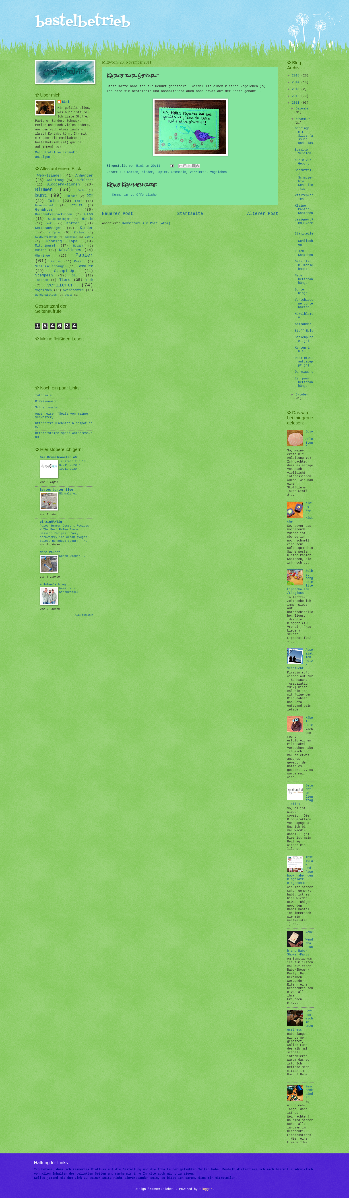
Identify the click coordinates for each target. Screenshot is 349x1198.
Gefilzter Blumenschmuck (304, 265)
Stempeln (178, 172)
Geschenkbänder (309, 1092)
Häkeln (87, 219)
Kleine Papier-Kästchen (304, 209)
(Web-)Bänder (48, 175)
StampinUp (64, 271)
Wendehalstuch (46, 294)
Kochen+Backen (46, 237)
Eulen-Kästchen (304, 253)
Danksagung (304, 372)
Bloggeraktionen (63, 184)
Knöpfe (54, 232)
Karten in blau (303, 349)
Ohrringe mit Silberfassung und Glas (304, 136)
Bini (65, 102)
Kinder (147, 172)
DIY (90, 196)
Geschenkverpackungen (53, 214)
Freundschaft (45, 205)
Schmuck (85, 266)
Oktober (301, 394)
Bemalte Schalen (303, 151)
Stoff (76, 275)
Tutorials (43, 395)
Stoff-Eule (304, 331)
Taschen (41, 280)
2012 (296, 96)
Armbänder (303, 324)
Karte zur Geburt (303, 162)
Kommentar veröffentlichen (135, 195)
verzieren (198, 172)
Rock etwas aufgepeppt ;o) (304, 361)
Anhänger (84, 175)
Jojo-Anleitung (309, 439)
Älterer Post (262, 213)
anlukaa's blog (53, 584)
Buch (81, 190)
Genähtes (44, 210)
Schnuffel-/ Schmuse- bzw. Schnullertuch (304, 180)
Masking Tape (62, 241)
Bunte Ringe (301, 291)
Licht (89, 237)
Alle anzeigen (84, 615)
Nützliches (70, 250)
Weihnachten (73, 290)
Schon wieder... (72, 556)
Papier (162, 172)
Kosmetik (71, 237)
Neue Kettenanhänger (304, 279)
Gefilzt (76, 205)
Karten (132, 172)
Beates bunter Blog (56, 490)
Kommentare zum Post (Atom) (146, 223)
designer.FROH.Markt (304, 223)
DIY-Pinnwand (46, 401)
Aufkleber (84, 180)
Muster (40, 250)
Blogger (205, 1189)
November (302, 119)
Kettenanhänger (48, 228)
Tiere (64, 280)
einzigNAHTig (51, 522)
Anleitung (55, 180)
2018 (296, 75)
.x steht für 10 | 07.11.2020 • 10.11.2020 (74, 465)
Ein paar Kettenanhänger (304, 382)
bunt (41, 195)
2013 (296, 89)
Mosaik (78, 245)
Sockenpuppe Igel (304, 339)
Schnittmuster (47, 407)
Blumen (44, 190)
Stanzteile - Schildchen (304, 239)
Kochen (79, 232)
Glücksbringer (59, 219)
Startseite (190, 213)
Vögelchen (218, 172)
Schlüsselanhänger (51, 266)
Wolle (68, 295)
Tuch (89, 280)
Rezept (79, 261)
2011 (296, 103)
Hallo (50, 223)
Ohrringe (42, 255)
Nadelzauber (50, 552)
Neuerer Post (117, 213)
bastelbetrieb (82, 22)
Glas (88, 214)
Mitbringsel (45, 245)
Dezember (302, 108)
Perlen (56, 261)
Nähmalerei (68, 493)
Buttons (71, 196)
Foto (78, 201)
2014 (296, 82)
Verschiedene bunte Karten (304, 303)
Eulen (53, 201)
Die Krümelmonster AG (58, 457)
